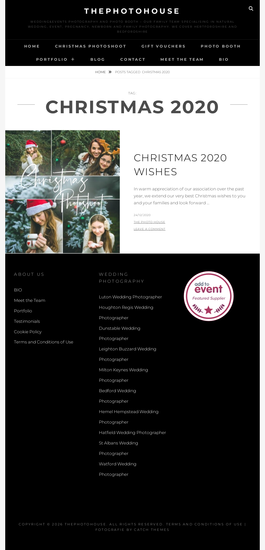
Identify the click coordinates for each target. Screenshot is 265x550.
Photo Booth (221, 46)
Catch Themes (152, 530)
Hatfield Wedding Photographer (132, 432)
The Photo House (149, 222)
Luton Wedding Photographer (130, 296)
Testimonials (27, 321)
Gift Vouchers (163, 46)
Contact (132, 59)
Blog (97, 59)
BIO (224, 59)
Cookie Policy (28, 331)
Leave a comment (150, 229)
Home (32, 46)
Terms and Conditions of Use (43, 341)
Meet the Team (182, 59)
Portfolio (52, 59)
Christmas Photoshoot (91, 46)
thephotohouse (132, 11)
